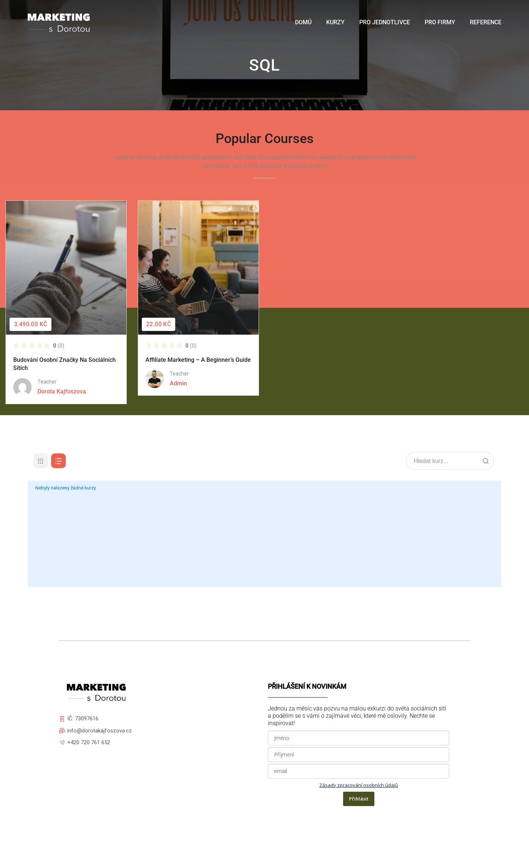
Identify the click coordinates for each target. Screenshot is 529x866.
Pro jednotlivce (384, 22)
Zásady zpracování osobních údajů (358, 785)
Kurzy (335, 22)
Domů (303, 22)
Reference (485, 22)
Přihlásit (358, 798)
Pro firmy (440, 22)
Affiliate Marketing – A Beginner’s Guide (198, 359)
